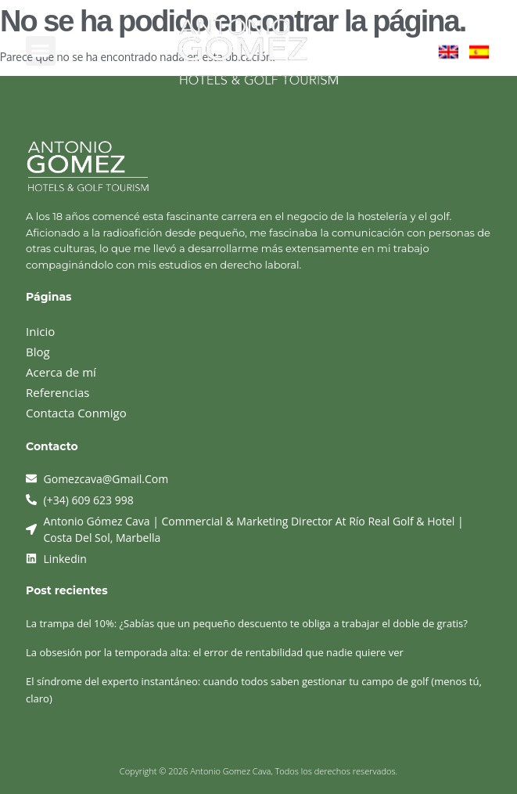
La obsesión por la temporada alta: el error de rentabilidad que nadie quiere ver (215, 652)
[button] (41, 51)
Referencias (57, 392)
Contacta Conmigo (76, 412)
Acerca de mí (61, 372)
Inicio (40, 331)
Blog (38, 351)
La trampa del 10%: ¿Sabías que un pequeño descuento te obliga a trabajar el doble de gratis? (247, 623)
